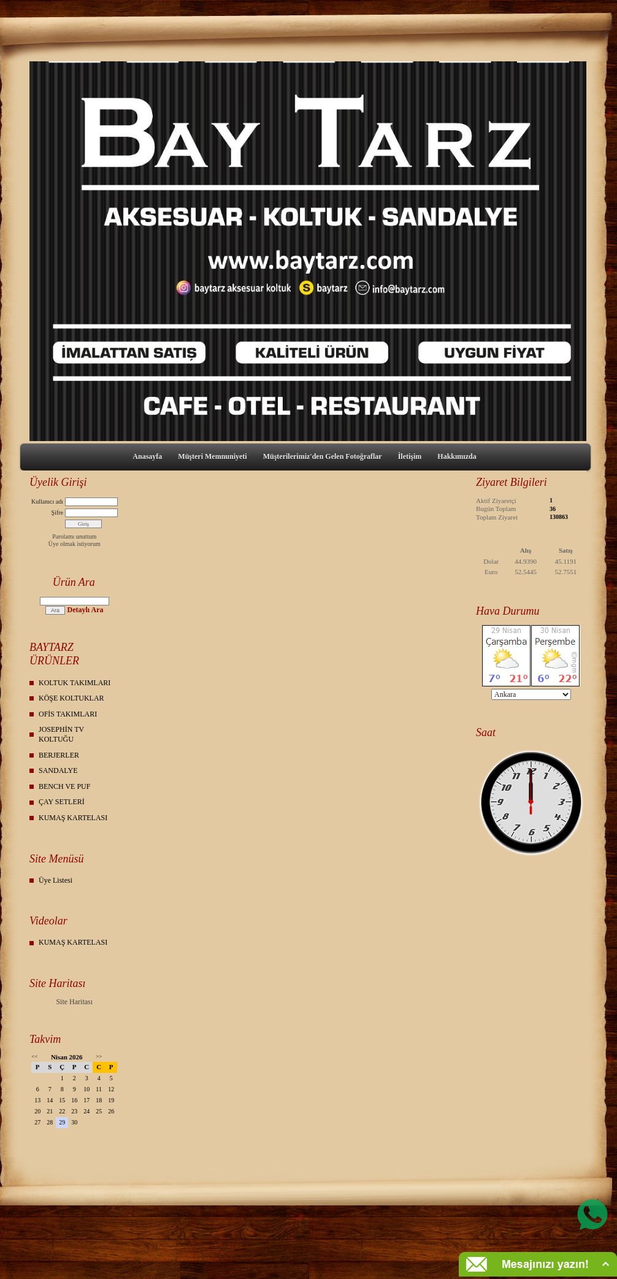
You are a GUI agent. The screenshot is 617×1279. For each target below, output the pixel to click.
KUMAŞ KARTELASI (73, 817)
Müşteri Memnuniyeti (212, 456)
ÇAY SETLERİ (62, 801)
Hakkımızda (456, 456)
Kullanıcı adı (47, 501)
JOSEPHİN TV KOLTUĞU (61, 734)
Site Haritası (74, 1001)
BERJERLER (59, 755)
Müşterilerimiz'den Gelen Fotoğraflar (322, 456)
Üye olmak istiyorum (74, 543)
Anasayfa (147, 456)
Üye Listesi (55, 880)
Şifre (57, 512)
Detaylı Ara (85, 609)
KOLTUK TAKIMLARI (74, 682)
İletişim (410, 456)
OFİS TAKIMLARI (68, 714)
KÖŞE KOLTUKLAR (71, 698)
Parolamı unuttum (74, 536)
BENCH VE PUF (64, 786)
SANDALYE (58, 770)
